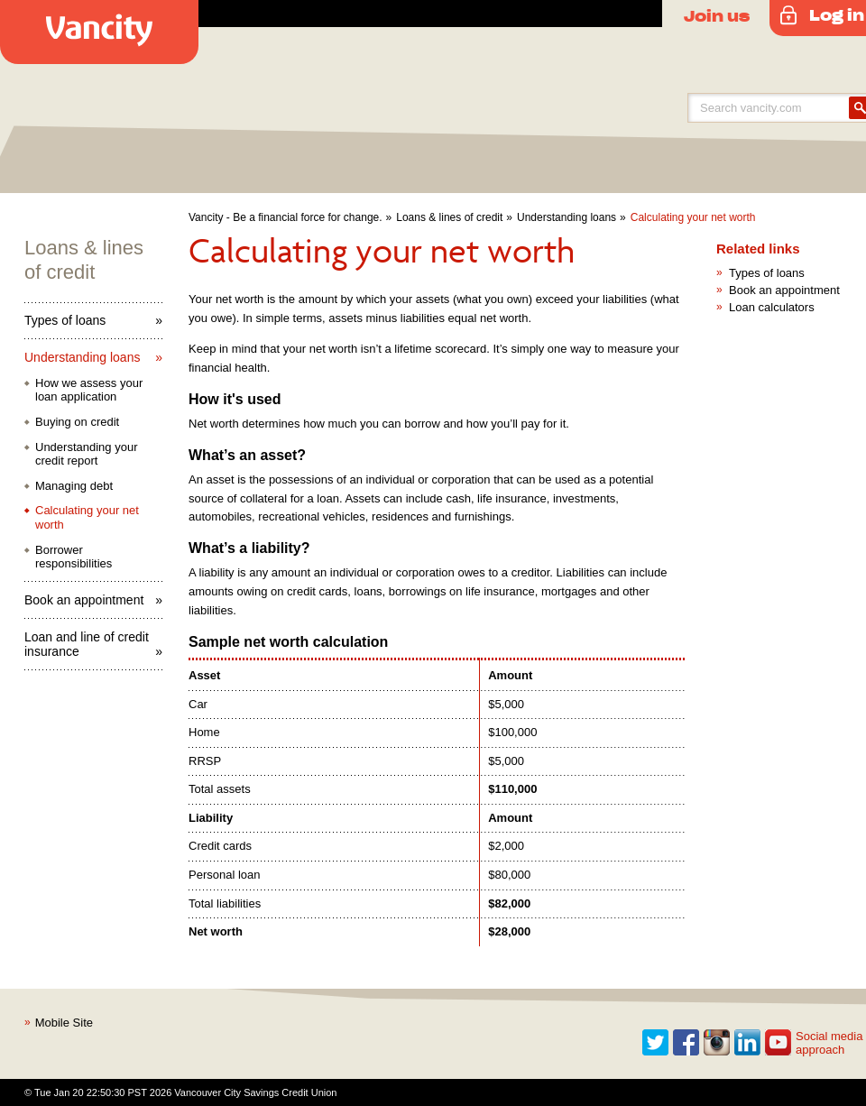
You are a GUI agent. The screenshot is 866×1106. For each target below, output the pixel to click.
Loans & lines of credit (449, 217)
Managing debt (74, 486)
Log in (836, 14)
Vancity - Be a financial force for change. (285, 217)
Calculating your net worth (693, 217)
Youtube (778, 1042)
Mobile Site (64, 1022)
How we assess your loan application (89, 390)
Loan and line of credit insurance (86, 644)
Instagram (717, 1042)
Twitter (655, 1042)
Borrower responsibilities (73, 557)
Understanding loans (566, 217)
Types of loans (65, 320)
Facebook (686, 1042)
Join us (717, 15)
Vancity (99, 32)
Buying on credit (77, 422)
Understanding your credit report (86, 454)
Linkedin (747, 1042)
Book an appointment (83, 600)
